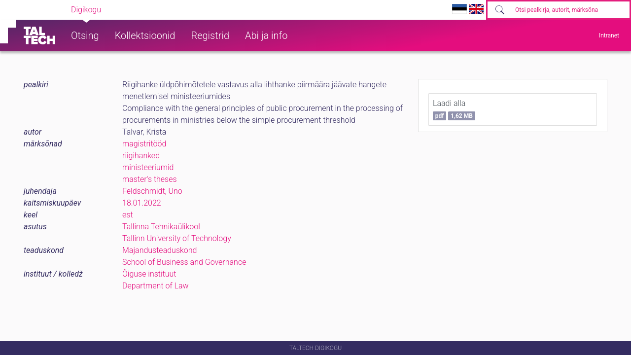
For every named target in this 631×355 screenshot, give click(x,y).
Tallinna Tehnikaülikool (161, 226)
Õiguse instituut (149, 274)
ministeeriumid (148, 167)
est (127, 214)
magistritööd (144, 143)
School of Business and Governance (184, 262)
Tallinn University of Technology (176, 238)
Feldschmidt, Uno (152, 191)
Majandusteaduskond (159, 250)
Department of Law (155, 285)
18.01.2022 (141, 203)
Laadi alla (454, 109)
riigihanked (141, 155)
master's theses (149, 179)
